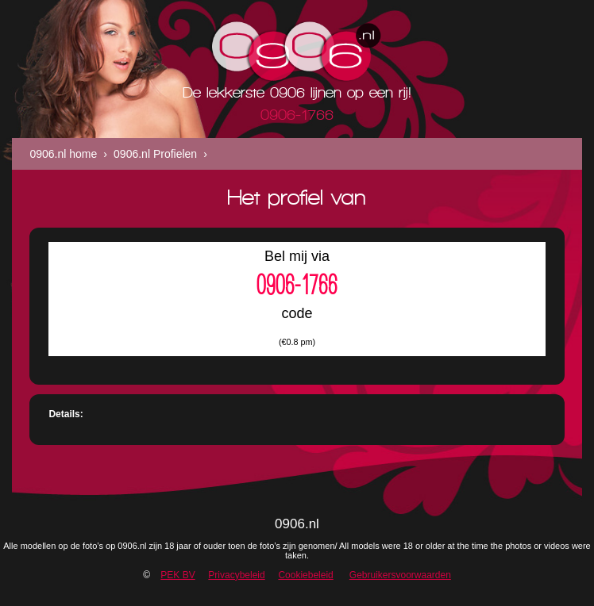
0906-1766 (297, 284)
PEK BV (177, 575)
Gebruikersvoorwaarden (400, 575)
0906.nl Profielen (155, 154)
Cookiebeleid (305, 575)
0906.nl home (63, 154)
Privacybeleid (236, 575)
